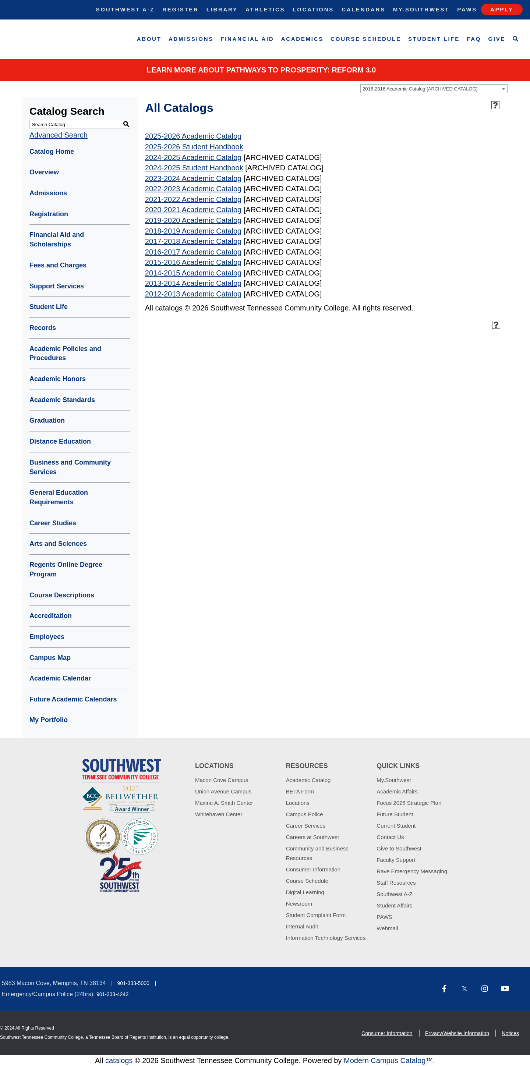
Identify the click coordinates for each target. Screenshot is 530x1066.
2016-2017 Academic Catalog (193, 252)
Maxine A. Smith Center (224, 803)
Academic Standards (62, 400)
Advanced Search (58, 135)
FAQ (474, 39)
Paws (467, 9)
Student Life (434, 39)
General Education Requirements (58, 497)
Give (497, 39)
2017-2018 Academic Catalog (193, 241)
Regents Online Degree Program (65, 569)
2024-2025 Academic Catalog (193, 157)
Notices (510, 1033)
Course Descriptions (61, 595)
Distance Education (60, 441)
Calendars (363, 9)
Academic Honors (57, 379)
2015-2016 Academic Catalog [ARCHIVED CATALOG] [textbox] (420, 89)
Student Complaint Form (316, 915)
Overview (44, 172)
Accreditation (50, 615)
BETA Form (300, 791)
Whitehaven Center (218, 814)
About (149, 39)
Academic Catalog (308, 780)
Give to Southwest (399, 848)
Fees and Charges (57, 265)
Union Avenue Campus (223, 791)
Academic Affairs (397, 791)
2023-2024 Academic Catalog (193, 178)
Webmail (387, 928)
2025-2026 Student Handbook (194, 147)
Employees (46, 636)
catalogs (119, 1060)
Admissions (191, 39)
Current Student (396, 825)
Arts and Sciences (58, 543)
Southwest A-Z (125, 9)
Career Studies (52, 523)
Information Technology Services (326, 938)
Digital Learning (305, 892)
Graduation (47, 420)
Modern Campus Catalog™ (388, 1060)
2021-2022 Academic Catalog (193, 199)
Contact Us (390, 837)
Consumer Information (313, 869)
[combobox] (434, 88)
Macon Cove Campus (221, 780)
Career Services (306, 825)
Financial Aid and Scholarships (56, 239)
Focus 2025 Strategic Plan (409, 803)
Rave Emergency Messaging (412, 871)
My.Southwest (421, 9)
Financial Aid (247, 39)
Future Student (395, 814)
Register (180, 9)
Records (42, 327)
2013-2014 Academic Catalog (193, 283)
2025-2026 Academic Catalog (193, 136)
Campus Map (50, 657)
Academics (302, 39)
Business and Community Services (70, 467)
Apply (501, 9)
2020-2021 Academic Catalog (193, 210)
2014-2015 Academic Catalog (193, 273)
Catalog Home (51, 151)
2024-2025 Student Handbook (194, 168)
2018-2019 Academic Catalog (193, 231)
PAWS (384, 917)
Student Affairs (394, 905)
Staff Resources (396, 883)
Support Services (56, 286)
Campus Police (304, 814)
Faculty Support (396, 860)
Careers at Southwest (312, 837)
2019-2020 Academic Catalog (193, 220)
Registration (48, 214)
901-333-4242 (112, 994)
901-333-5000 (133, 983)
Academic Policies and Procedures (65, 353)
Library (222, 9)
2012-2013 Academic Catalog (193, 294)
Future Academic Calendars (73, 699)
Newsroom (299, 903)
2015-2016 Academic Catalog (193, 262)
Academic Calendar (60, 678)
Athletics (265, 9)
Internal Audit (302, 926)
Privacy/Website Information (457, 1033)
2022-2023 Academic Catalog (193, 189)
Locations (313, 9)
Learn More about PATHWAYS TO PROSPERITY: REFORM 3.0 (261, 70)
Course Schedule (366, 39)
